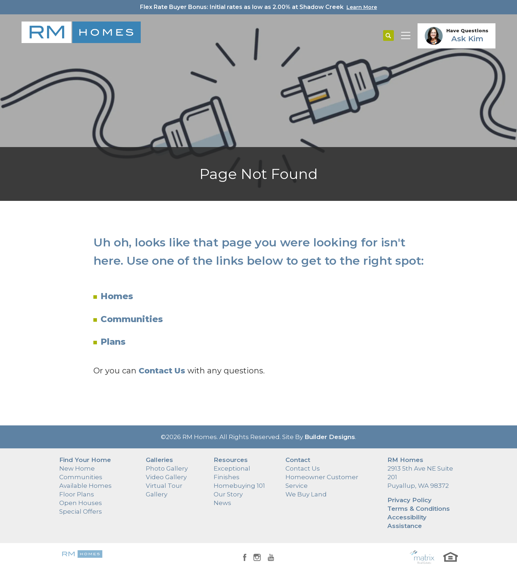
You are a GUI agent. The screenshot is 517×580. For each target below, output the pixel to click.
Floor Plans (76, 494)
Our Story (228, 494)
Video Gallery (166, 477)
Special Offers (80, 511)
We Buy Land (306, 494)
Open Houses (80, 502)
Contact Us (302, 468)
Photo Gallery (167, 468)
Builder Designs (329, 436)
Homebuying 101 (239, 485)
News (222, 502)
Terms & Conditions (418, 508)
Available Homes (85, 485)
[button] (388, 36)
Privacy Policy (409, 500)
